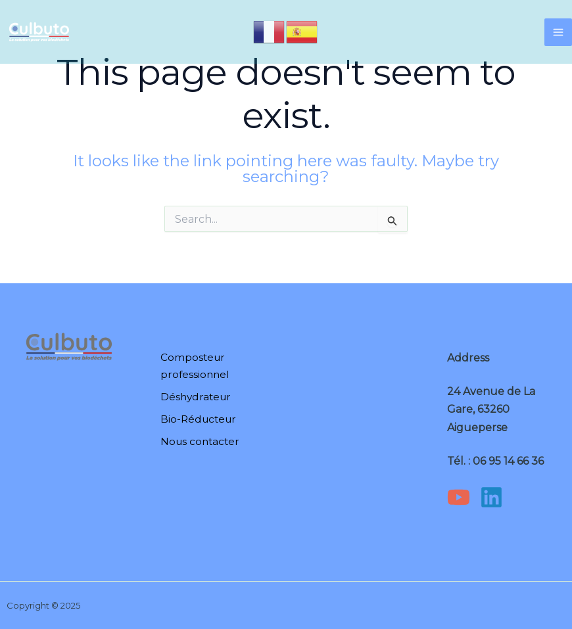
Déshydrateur (194, 396)
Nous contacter (199, 439)
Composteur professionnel (193, 367)
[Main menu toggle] (558, 33)
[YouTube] (458, 497)
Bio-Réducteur (197, 418)
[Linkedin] (491, 497)
